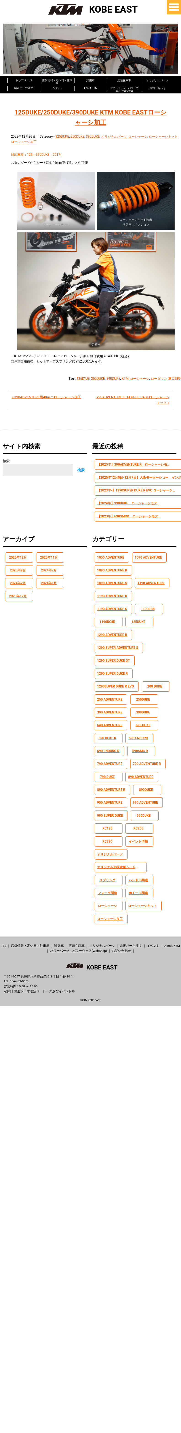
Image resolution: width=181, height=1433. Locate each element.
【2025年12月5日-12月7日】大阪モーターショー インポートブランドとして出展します (125, 478)
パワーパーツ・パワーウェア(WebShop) (124, 88)
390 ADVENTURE (110, 704)
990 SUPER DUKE (110, 809)
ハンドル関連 (139, 875)
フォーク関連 (108, 889)
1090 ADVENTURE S (152, 572)
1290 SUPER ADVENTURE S (119, 638)
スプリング (108, 875)
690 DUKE (143, 717)
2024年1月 (50, 585)
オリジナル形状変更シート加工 (121, 862)
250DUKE (77, 136)
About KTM (91, 88)
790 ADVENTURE (110, 757)
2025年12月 (19, 559)
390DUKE (93, 136)
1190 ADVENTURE (111, 585)
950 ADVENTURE (110, 796)
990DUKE (144, 809)
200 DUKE (155, 677)
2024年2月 (19, 585)
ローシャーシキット (163, 136)
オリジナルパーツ (157, 80)
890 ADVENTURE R (112, 783)
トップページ (24, 80)
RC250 (139, 823)
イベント (57, 88)
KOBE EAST (90, 8)
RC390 (108, 836)
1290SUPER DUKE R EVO (116, 677)
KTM (125, 378)
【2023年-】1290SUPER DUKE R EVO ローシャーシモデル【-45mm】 (125, 491)
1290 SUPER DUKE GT (114, 651)
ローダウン (159, 378)
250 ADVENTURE (110, 691)
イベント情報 (139, 836)
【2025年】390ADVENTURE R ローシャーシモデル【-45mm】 (125, 464)
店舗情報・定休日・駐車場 (57, 81)
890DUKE (146, 783)
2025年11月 (50, 559)
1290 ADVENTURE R (113, 625)
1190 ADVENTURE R (150, 585)
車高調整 (174, 378)
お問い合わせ (157, 88)
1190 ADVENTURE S (113, 598)
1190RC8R (108, 611)
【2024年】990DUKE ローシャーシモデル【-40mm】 (125, 504)
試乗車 (90, 80)
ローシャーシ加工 (24, 141)
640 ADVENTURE (110, 717)
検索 (6, 461)
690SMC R (140, 743)
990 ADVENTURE (145, 796)
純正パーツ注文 (23, 88)
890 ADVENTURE (141, 770)
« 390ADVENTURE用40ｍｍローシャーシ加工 (46, 397)
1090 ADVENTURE (148, 559)
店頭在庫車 (124, 80)
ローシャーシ (137, 136)
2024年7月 (50, 572)
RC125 (108, 823)
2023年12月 (19, 598)
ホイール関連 (139, 889)
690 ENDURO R (109, 743)
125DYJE (83, 378)
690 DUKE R (108, 730)
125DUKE (62, 136)
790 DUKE (108, 770)
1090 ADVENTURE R (113, 572)
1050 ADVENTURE (111, 559)
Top (3, 942)
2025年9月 (19, 572)
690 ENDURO (139, 730)
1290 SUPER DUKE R (113, 664)
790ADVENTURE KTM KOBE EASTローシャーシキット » (132, 399)
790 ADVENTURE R (147, 757)
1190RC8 (148, 598)
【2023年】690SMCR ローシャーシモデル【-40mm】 (125, 517)
